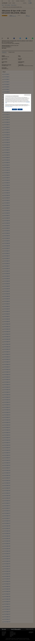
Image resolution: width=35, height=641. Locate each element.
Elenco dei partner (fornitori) (8, 106)
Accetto (20, 109)
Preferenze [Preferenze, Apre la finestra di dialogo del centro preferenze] (14, 109)
